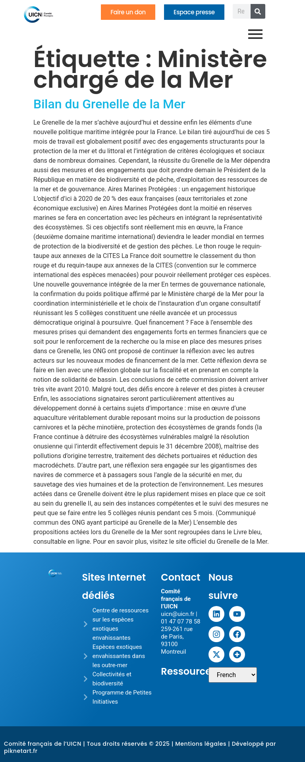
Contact (180, 577)
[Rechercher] (258, 11)
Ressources (188, 671)
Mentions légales (200, 744)
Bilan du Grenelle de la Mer (109, 104)
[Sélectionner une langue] (232, 675)
